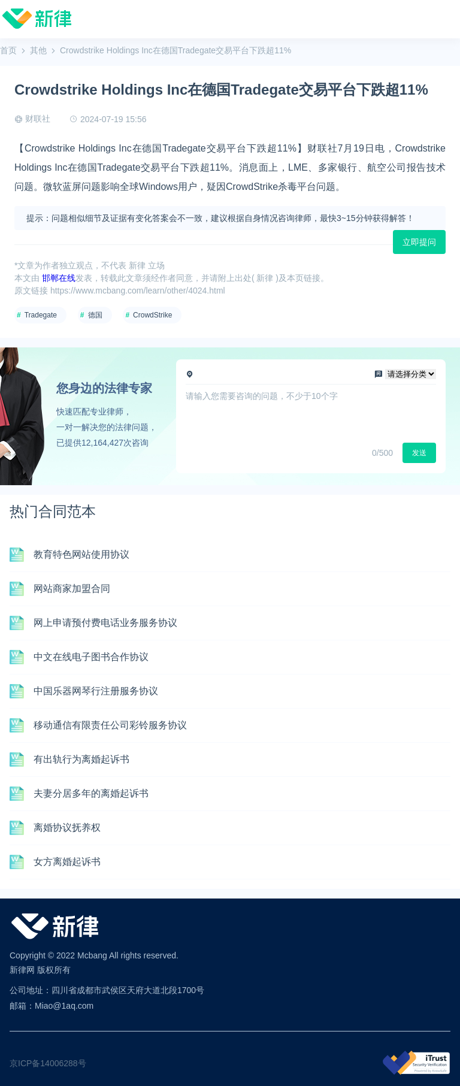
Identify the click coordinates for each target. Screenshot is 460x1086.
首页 (8, 50)
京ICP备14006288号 (48, 1063)
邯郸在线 (58, 278)
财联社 (37, 118)
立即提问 (419, 242)
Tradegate (41, 315)
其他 (38, 50)
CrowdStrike (152, 315)
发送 (419, 453)
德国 (95, 315)
